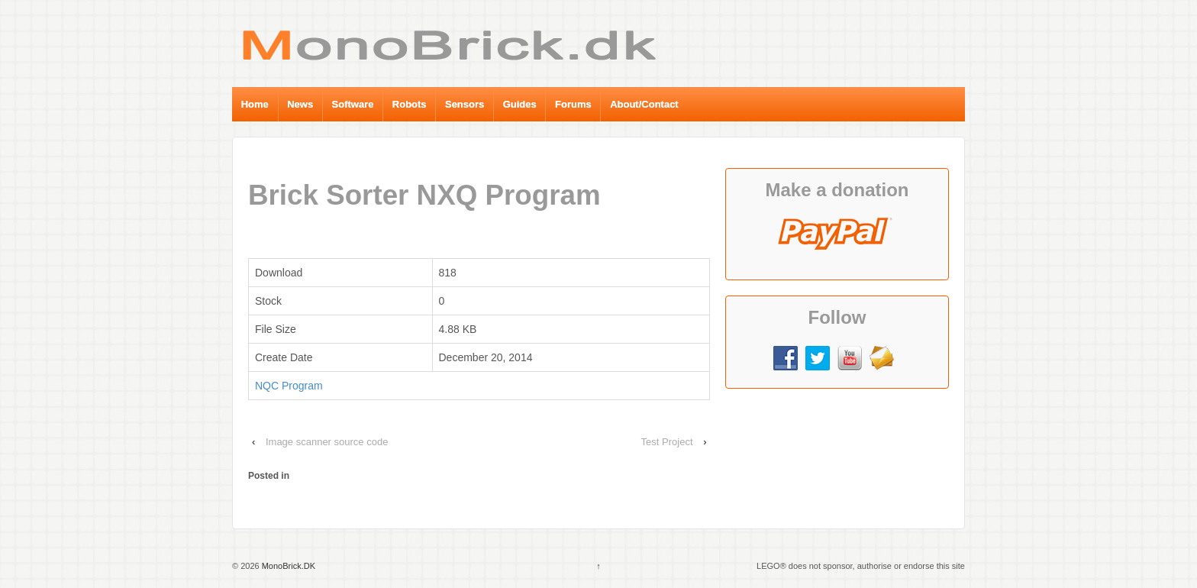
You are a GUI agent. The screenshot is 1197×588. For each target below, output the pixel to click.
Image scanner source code (327, 441)
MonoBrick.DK (287, 565)
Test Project (667, 441)
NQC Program (289, 386)
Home (255, 104)
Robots (409, 104)
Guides (520, 104)
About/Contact (644, 104)
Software (353, 104)
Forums (573, 104)
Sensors (464, 104)
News (300, 104)
